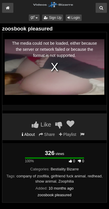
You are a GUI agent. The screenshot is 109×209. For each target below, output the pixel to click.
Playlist (67, 134)
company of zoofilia (33, 176)
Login (73, 18)
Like (41, 124)
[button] (34, 18)
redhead (95, 176)
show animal (45, 181)
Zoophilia (66, 181)
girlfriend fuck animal (68, 176)
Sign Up (52, 18)
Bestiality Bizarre (65, 169)
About (28, 134)
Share (47, 134)
